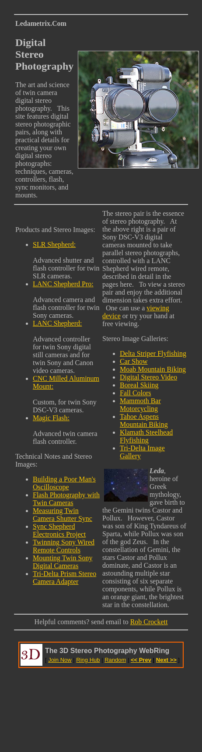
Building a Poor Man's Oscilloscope (64, 483)
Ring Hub (88, 660)
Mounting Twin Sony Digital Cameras (62, 561)
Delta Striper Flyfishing (153, 353)
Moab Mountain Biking (153, 369)
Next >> (166, 660)
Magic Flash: (51, 418)
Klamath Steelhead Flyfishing (146, 436)
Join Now (59, 660)
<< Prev (141, 660)
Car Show (134, 361)
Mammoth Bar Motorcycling (140, 404)
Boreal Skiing (139, 385)
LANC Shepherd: (57, 323)
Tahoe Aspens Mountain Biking (144, 420)
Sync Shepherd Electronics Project (59, 530)
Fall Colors (135, 393)
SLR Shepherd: (54, 244)
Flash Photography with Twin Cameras (66, 498)
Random (115, 660)
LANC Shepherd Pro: (63, 284)
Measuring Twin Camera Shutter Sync (62, 514)
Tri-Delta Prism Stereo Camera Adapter (64, 577)
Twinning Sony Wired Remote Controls (63, 546)
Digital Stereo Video (148, 377)
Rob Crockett (149, 621)
